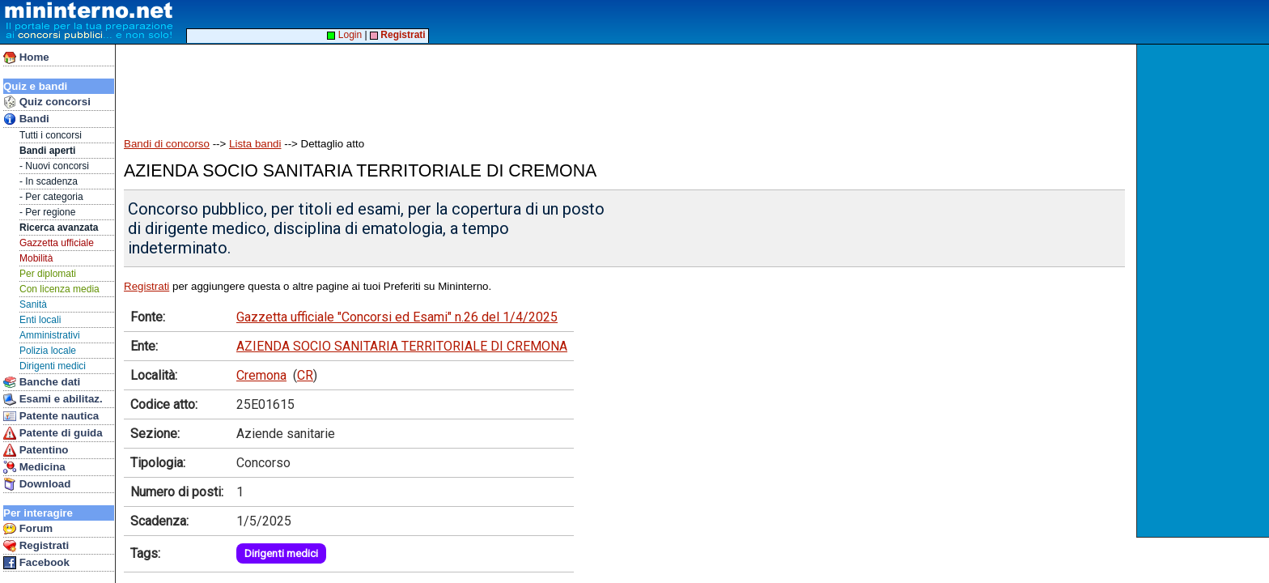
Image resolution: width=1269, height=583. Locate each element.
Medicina (34, 467)
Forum (28, 528)
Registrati (36, 545)
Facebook (36, 562)
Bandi (26, 119)
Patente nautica (51, 416)
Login (344, 34)
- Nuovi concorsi (54, 166)
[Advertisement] (1204, 291)
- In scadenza (48, 181)
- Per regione (47, 212)
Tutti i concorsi (50, 135)
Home (26, 57)
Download (36, 484)
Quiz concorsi (47, 102)
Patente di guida (53, 433)
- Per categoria (51, 196)
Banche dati (41, 382)
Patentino (35, 450)
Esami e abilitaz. (53, 399)
